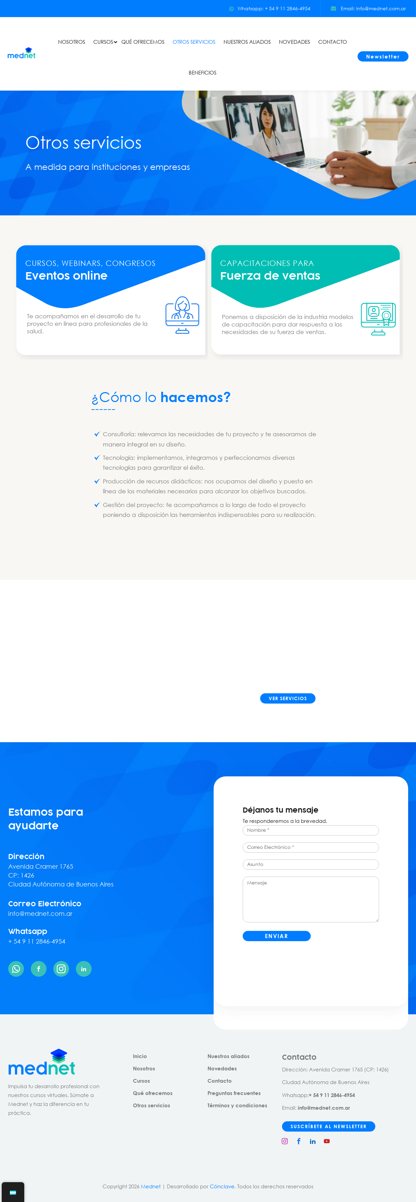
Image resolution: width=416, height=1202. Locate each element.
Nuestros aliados (228, 1056)
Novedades (222, 1068)
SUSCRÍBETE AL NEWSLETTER (329, 1126)
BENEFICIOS (202, 72)
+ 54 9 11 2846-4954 (36, 941)
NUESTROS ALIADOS (247, 42)
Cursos (141, 1081)
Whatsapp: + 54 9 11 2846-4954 (269, 8)
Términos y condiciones (237, 1105)
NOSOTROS (71, 42)
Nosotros (144, 1068)
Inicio (140, 1056)
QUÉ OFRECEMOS (142, 42)
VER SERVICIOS (288, 698)
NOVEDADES (294, 42)
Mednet (151, 1186)
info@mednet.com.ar (40, 913)
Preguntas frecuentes (234, 1093)
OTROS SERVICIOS (194, 42)
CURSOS (103, 42)
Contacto (219, 1081)
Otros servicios (151, 1105)
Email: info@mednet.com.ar (368, 8)
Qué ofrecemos (153, 1093)
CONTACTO (332, 42)
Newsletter (383, 56)
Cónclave (222, 1186)
